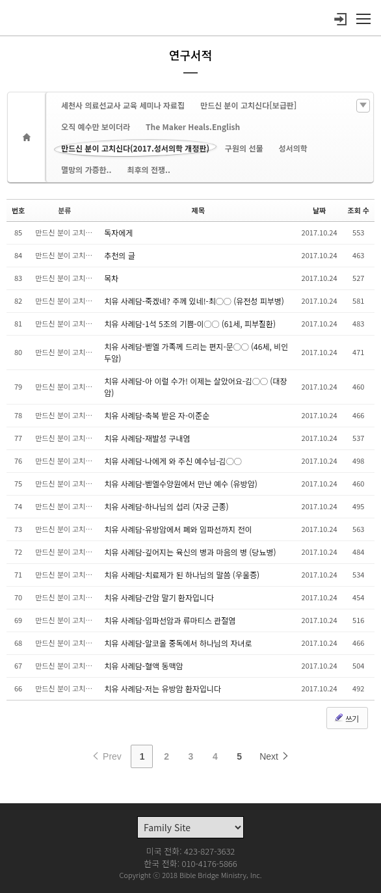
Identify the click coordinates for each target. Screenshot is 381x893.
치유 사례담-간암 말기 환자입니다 (159, 597)
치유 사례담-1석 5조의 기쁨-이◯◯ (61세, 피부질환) (190, 323)
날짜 (319, 210)
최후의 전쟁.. (148, 169)
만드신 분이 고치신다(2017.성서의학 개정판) (135, 147)
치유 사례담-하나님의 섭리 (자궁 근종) (166, 506)
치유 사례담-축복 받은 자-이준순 (156, 415)
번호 (18, 210)
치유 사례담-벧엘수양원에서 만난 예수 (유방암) (180, 483)
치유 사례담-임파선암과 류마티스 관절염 (169, 620)
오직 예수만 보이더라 (95, 126)
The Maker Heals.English (193, 126)
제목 (198, 210)
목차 (111, 278)
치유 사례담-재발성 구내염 (147, 438)
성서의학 (293, 147)
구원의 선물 (244, 147)
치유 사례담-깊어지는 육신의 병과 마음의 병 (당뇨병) (190, 551)
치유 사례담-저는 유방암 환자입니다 (162, 688)
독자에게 (118, 232)
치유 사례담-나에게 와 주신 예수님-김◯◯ (172, 460)
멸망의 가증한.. (86, 169)
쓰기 (346, 718)
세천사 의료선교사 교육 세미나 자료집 (123, 105)
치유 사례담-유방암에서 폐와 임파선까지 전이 (178, 529)
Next (274, 756)
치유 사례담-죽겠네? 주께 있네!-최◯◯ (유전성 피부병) (194, 300)
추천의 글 (119, 255)
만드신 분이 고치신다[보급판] (248, 105)
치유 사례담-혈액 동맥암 (143, 665)
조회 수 (358, 210)
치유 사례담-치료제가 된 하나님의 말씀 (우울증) (181, 574)
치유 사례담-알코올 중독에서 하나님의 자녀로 (178, 642)
